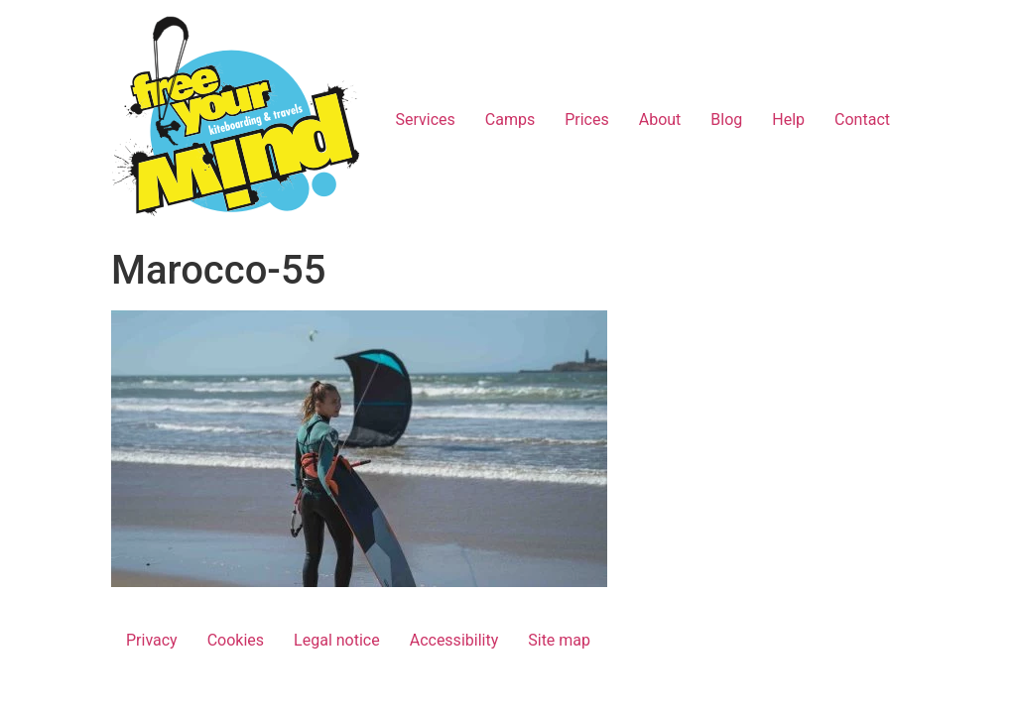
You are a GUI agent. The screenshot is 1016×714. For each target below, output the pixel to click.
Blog (726, 119)
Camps (510, 119)
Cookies (235, 640)
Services (424, 119)
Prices (587, 119)
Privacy (152, 640)
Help (788, 119)
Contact (862, 119)
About (660, 119)
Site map (559, 640)
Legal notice (337, 640)
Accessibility (454, 640)
